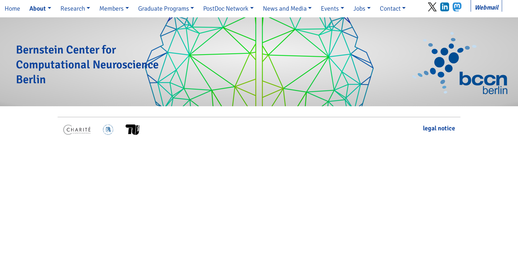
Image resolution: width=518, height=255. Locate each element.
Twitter (432, 6)
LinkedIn (444, 6)
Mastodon (457, 6)
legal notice (439, 128)
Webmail (486, 7)
